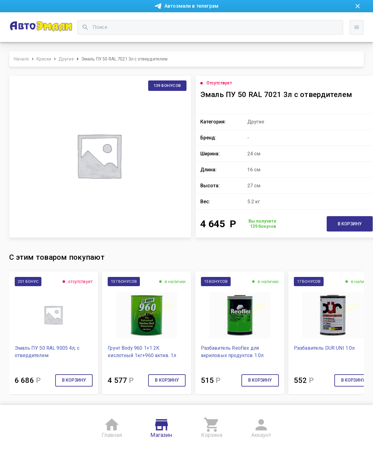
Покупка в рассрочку (60, 20)
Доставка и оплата (219, 20)
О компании (103, 20)
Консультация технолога (274, 20)
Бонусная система (171, 20)
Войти (360, 47)
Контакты (133, 20)
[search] (143, 41)
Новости (21, 20)
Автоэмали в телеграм (191, 6)
